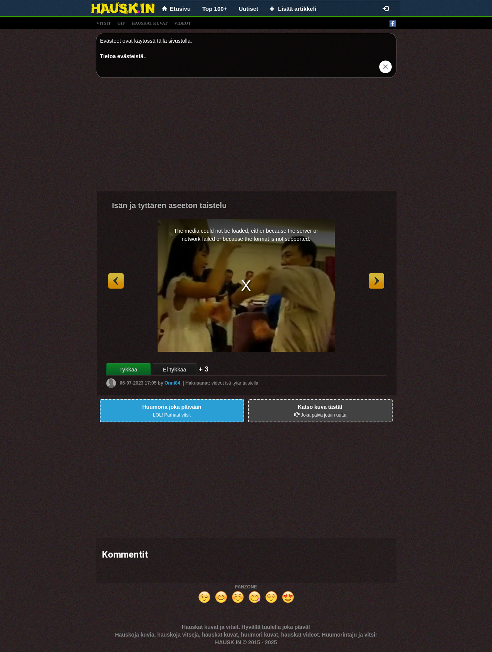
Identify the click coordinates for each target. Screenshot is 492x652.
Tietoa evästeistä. (122, 56)
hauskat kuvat (149, 23)
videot (182, 23)
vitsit (104, 23)
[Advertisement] (246, 138)
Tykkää (128, 369)
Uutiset (248, 8)
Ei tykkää (174, 369)
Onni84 (172, 383)
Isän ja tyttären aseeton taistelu (169, 205)
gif (121, 23)
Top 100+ (214, 8)
